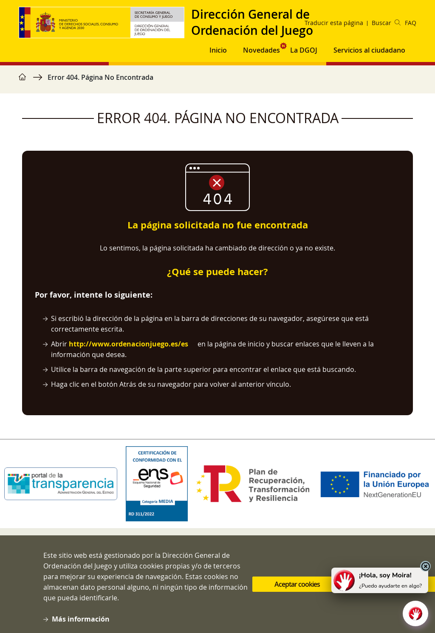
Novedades (261, 50)
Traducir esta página (334, 23)
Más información (81, 624)
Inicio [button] (218, 50)
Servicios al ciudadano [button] (369, 50)
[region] (217, 81)
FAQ (410, 23)
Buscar (386, 23)
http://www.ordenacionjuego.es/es (128, 344)
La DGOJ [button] (303, 50)
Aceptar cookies (297, 589)
